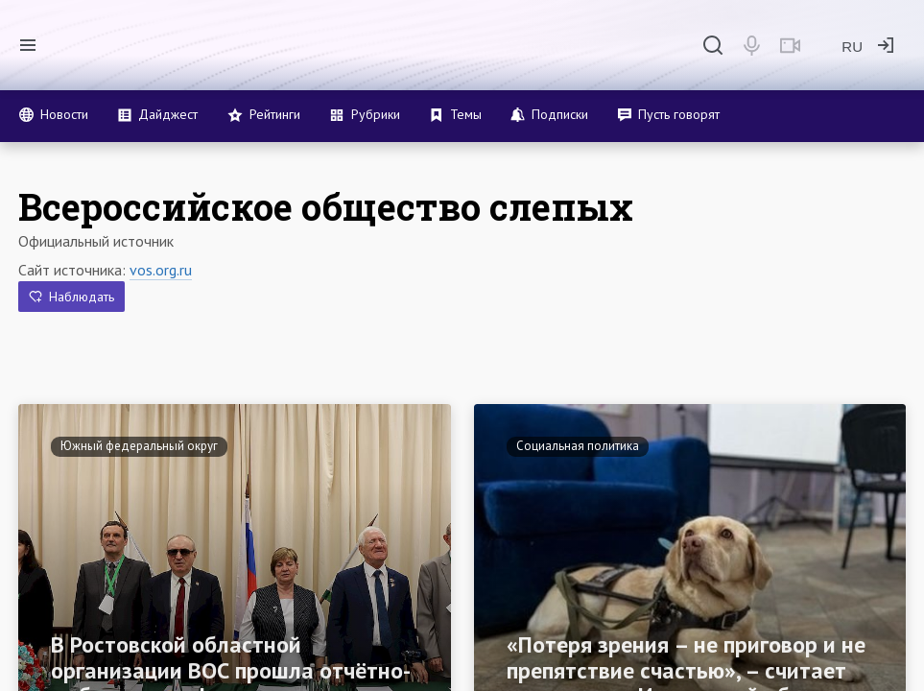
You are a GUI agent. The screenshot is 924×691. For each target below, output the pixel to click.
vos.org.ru (161, 269)
